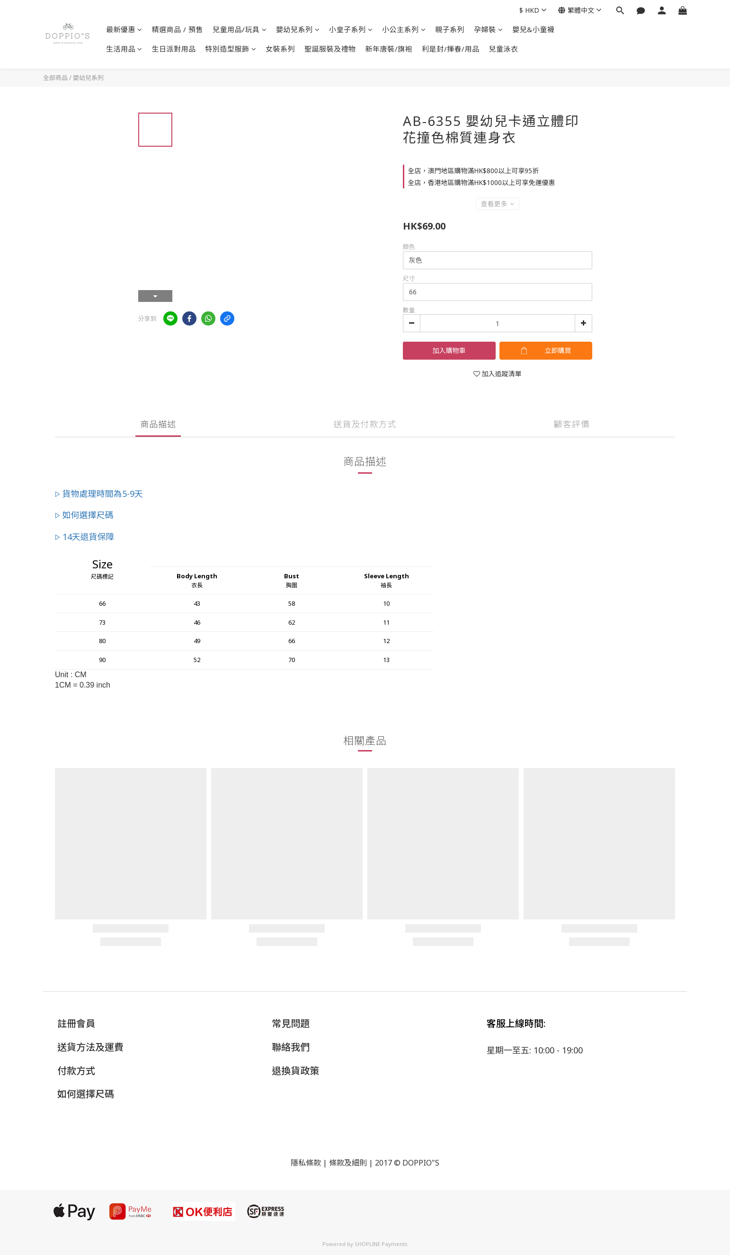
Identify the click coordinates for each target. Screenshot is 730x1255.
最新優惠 (124, 29)
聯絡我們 (291, 1047)
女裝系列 (280, 48)
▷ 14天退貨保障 (85, 536)
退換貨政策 (295, 1070)
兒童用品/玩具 (240, 29)
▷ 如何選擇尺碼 (84, 515)
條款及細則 (348, 1163)
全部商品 (55, 77)
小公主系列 (404, 29)
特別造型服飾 (231, 48)
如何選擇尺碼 (85, 1093)
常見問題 (291, 1023)
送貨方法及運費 (90, 1047)
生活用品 (124, 48)
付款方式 (76, 1070)
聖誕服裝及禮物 (330, 48)
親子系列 (449, 29)
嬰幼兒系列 (298, 29)
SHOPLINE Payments (381, 1243)
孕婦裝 (488, 29)
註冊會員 (76, 1023)
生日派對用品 (174, 48)
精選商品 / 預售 (178, 29)
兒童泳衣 (503, 48)
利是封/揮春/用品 (451, 48)
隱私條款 (306, 1163)
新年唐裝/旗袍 (389, 48)
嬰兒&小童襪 (533, 29)
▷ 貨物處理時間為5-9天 (99, 493)
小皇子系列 (351, 29)
